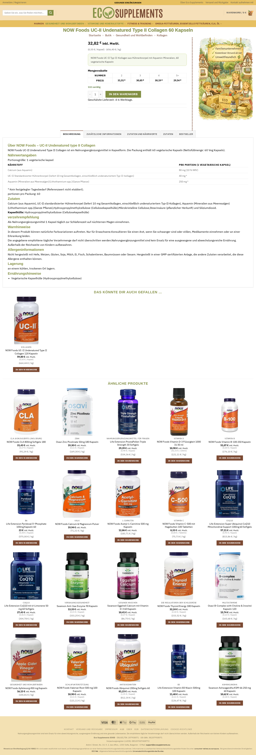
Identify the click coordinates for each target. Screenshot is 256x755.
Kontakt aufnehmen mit (242, 2)
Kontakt (69, 729)
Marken (39, 23)
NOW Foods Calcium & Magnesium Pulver (77, 524)
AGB (122, 729)
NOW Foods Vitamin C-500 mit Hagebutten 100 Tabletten (179, 525)
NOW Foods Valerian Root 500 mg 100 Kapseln (77, 689)
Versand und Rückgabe (217, 2)
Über (129, 729)
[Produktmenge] (95, 94)
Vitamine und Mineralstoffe (107, 23)
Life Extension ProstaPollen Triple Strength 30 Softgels (128, 443)
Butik (108, 35)
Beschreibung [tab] (72, 134)
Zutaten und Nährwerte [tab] (142, 134)
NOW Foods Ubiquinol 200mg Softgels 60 (128, 688)
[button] (14, 2)
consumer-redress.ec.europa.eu (206, 749)
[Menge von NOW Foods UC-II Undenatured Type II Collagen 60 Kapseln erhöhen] (101, 94)
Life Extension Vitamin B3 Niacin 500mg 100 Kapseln (179, 689)
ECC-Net (95, 751)
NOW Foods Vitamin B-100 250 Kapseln (230, 441)
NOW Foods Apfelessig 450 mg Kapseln (26, 688)
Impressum (111, 729)
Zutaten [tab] (168, 134)
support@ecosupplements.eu (158, 745)
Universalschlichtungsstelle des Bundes (148, 751)
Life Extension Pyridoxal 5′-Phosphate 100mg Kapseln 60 (26, 525)
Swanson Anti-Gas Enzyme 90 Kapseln (77, 606)
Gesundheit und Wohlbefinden (65, 23)
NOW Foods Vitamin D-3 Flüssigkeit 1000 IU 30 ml (179, 443)
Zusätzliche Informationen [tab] (104, 134)
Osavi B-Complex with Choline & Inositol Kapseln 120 (230, 607)
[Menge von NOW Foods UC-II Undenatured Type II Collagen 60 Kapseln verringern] (90, 94)
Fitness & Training (140, 23)
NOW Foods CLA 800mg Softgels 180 (26, 441)
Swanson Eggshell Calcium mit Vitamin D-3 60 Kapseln (127, 607)
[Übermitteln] (50, 13)
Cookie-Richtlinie (181, 729)
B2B (136, 729)
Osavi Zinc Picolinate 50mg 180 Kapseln (77, 441)
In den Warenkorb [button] (26, 369)
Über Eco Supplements (191, 2)
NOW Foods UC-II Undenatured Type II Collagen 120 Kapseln (26, 352)
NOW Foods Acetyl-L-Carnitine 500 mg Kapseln (128, 525)
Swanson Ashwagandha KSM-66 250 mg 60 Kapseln (230, 689)
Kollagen (162, 35)
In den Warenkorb (123, 94)
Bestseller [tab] (186, 134)
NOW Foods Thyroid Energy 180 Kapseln (178, 606)
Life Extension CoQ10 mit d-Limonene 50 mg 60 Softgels (26, 607)
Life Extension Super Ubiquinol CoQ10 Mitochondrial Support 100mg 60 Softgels (230, 525)
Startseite (95, 35)
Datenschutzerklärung (154, 729)
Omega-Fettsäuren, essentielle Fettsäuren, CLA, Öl (188, 23)
